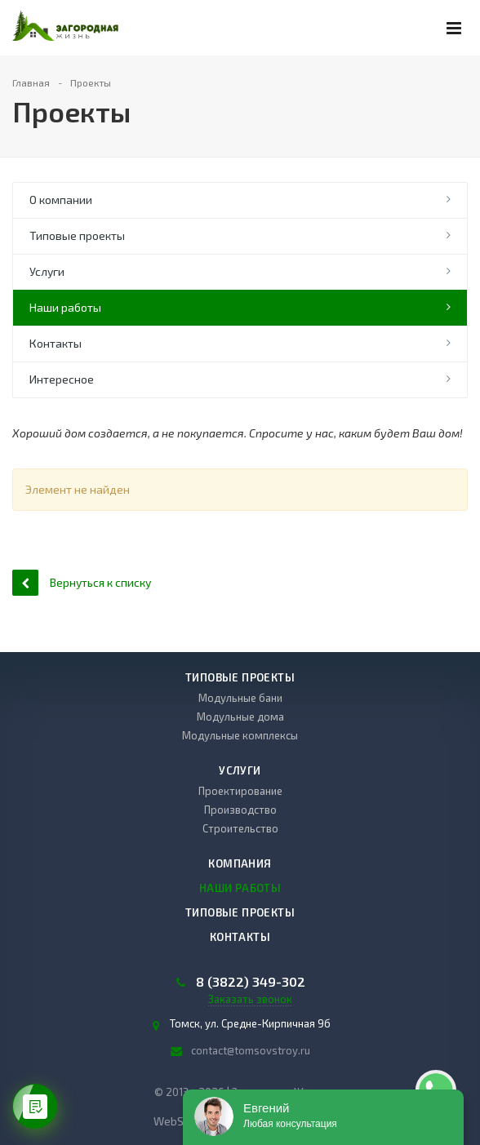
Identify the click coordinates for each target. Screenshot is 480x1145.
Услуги (46, 271)
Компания (239, 863)
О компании (60, 199)
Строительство (240, 828)
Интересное (61, 379)
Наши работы (65, 307)
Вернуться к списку (81, 582)
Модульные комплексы (240, 735)
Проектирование (240, 790)
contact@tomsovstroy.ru (250, 1050)
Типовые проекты (77, 235)
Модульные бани (240, 697)
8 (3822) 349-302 (250, 981)
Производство (240, 809)
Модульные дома (240, 716)
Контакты (55, 343)
